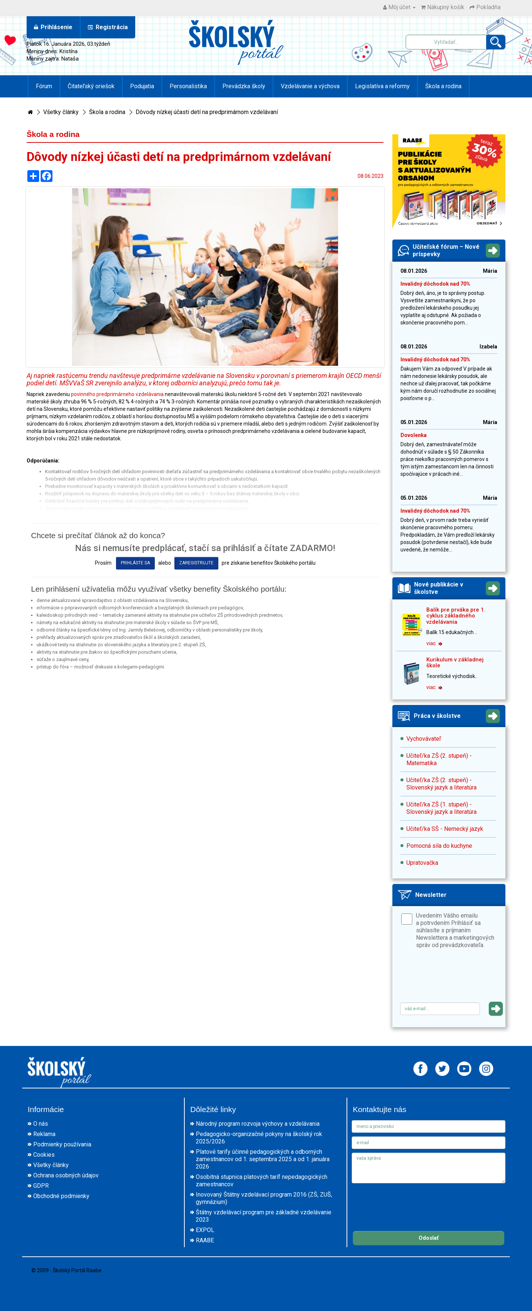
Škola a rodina (443, 86)
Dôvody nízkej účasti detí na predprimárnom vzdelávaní (207, 112)
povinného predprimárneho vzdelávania (117, 394)
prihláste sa (135, 562)
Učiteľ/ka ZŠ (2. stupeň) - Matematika (439, 759)
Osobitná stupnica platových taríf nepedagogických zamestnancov (261, 1180)
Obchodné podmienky (61, 1196)
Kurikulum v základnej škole (455, 662)
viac (434, 643)
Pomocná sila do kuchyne (439, 845)
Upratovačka (422, 862)
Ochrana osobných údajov (66, 1175)
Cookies (44, 1154)
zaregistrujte (196, 562)
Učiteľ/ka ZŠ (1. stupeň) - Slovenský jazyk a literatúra (441, 808)
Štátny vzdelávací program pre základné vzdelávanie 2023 (263, 1216)
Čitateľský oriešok (91, 86)
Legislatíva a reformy (382, 86)
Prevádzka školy (243, 86)
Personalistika (188, 86)
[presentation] (456, 978)
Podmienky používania (62, 1144)
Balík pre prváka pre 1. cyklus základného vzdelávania (455, 615)
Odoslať (429, 1238)
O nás (40, 1123)
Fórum (44, 86)
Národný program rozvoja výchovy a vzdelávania (258, 1123)
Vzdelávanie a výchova (310, 86)
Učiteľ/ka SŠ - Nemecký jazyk (444, 828)
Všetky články (61, 112)
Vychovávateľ (423, 738)
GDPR (41, 1185)
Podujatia (142, 86)
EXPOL (205, 1229)
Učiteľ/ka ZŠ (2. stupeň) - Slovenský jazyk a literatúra (441, 784)
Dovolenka (413, 435)
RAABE (205, 1240)
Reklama (44, 1134)
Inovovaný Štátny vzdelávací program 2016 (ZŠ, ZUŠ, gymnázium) (264, 1198)
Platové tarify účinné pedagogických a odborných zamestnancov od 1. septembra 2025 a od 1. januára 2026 (263, 1159)
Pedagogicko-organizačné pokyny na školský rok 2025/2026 (259, 1138)
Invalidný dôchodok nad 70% (435, 284)
